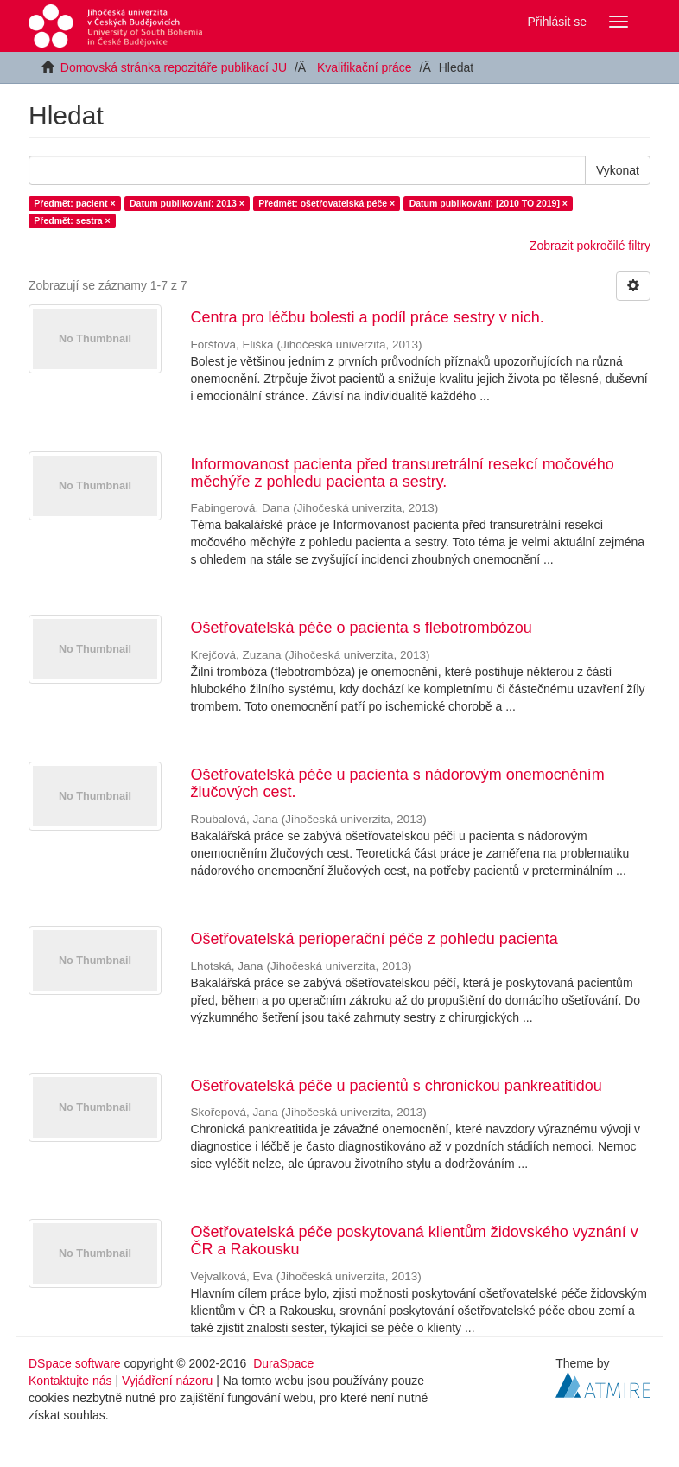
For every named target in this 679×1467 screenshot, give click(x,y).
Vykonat (617, 170)
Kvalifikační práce (364, 67)
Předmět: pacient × (74, 203)
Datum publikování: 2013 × (187, 203)
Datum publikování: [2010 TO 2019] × (488, 203)
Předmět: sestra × (72, 220)
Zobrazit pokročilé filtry (590, 245)
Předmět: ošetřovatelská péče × (326, 203)
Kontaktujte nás (70, 1380)
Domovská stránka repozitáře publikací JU (173, 67)
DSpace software (75, 1363)
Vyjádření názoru (167, 1380)
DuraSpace (283, 1363)
